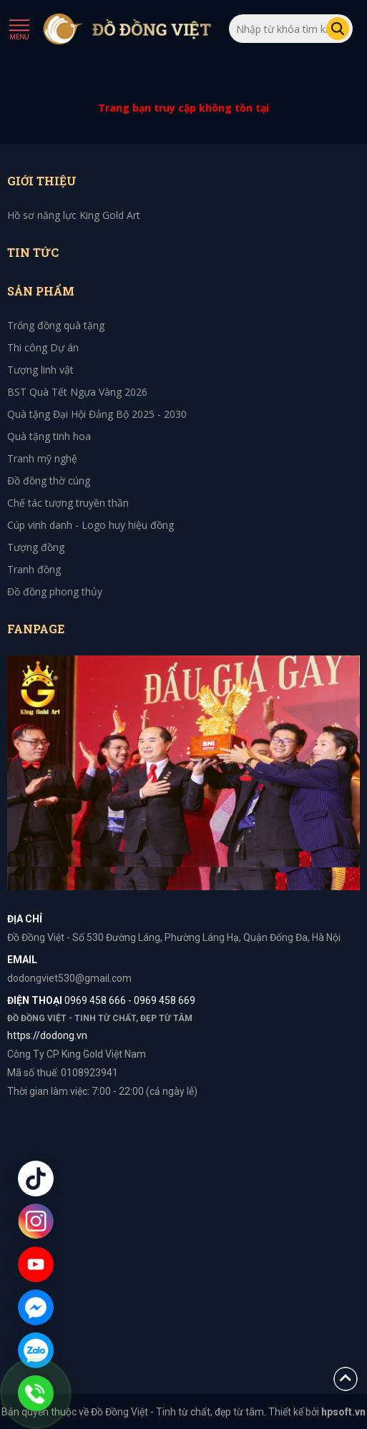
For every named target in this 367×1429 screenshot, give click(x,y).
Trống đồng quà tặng (55, 325)
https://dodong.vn (47, 1035)
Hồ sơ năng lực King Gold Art (73, 215)
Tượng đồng (35, 547)
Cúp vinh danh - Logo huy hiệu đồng (90, 525)
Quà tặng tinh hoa (49, 436)
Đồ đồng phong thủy (54, 591)
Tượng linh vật (40, 369)
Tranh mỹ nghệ (42, 458)
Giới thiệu (42, 180)
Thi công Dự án (43, 347)
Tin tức (33, 252)
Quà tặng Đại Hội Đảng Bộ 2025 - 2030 (97, 414)
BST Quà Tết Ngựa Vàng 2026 (77, 392)
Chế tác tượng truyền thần (68, 502)
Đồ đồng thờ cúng (48, 480)
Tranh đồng (34, 569)
